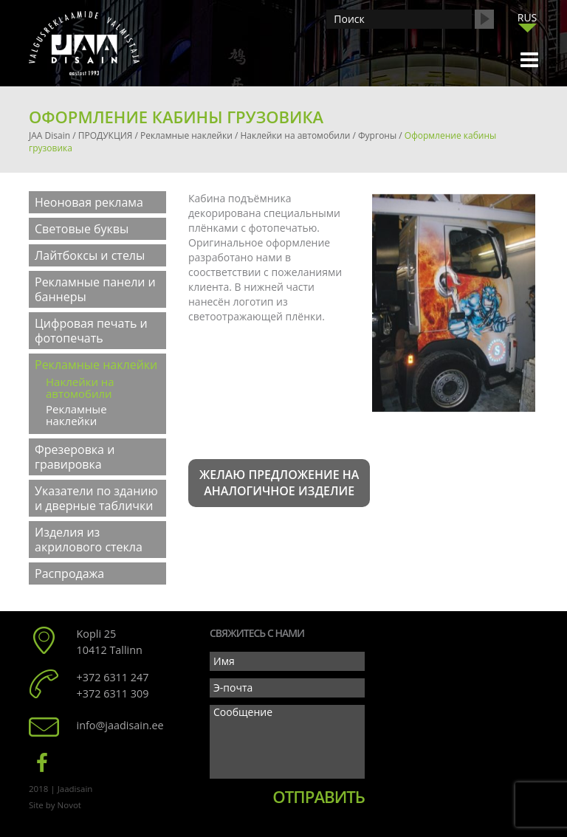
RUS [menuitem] (527, 17)
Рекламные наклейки (96, 364)
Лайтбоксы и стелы (90, 255)
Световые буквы (81, 229)
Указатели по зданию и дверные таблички (96, 498)
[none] (527, 21)
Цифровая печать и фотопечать (91, 330)
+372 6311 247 (113, 677)
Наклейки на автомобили (80, 387)
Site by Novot (55, 804)
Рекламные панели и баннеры (95, 289)
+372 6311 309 (113, 693)
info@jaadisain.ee (120, 725)
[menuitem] (527, 17)
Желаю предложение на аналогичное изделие (279, 483)
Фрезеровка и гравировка (74, 456)
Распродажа (69, 573)
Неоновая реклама (89, 202)
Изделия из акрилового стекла (88, 539)
